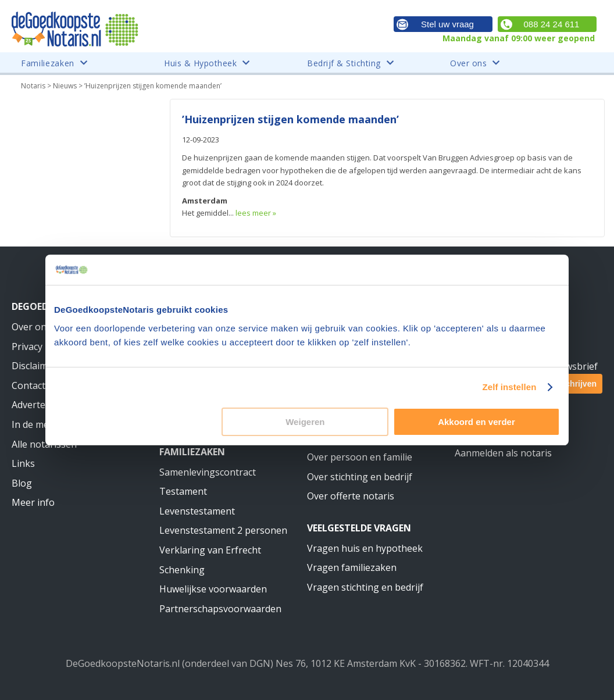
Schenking (182, 569)
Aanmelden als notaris (503, 453)
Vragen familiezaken (352, 567)
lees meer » (255, 213)
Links (23, 463)
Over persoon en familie (359, 457)
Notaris (33, 86)
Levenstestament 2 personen (223, 530)
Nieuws (65, 86)
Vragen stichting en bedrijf (365, 587)
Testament (183, 491)
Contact (28, 385)
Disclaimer (34, 365)
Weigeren (304, 422)
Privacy (27, 346)
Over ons (31, 326)
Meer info (33, 502)
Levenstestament (197, 511)
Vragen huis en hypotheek (365, 548)
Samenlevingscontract (207, 472)
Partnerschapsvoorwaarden (220, 608)
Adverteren (36, 404)
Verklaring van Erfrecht (210, 550)
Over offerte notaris (350, 496)
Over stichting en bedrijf (359, 476)
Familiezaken (192, 451)
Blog (22, 483)
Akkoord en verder (476, 422)
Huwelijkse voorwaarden (213, 589)
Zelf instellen (509, 387)
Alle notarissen (44, 444)
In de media (37, 424)
